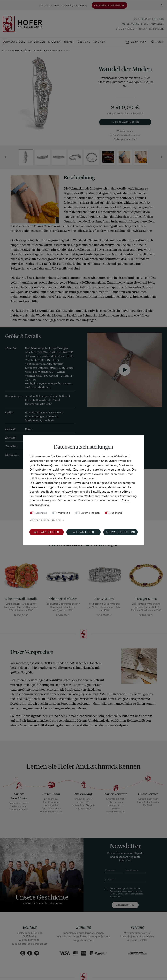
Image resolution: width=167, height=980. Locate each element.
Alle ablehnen (83, 532)
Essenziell (41, 513)
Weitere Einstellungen (45, 520)
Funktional (116, 513)
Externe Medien (90, 513)
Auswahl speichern (120, 532)
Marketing (64, 513)
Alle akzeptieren (46, 532)
